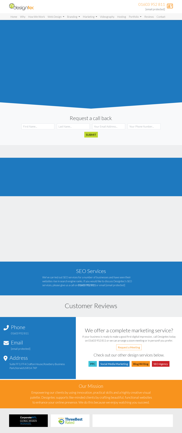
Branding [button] (72, 17)
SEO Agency (161, 364)
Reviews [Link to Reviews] (149, 17)
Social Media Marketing (114, 364)
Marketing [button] (89, 17)
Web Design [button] (55, 17)
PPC (92, 364)
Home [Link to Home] (13, 17)
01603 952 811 (151, 5)
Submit (91, 135)
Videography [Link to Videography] (107, 17)
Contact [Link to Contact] (161, 17)
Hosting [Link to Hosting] (121, 17)
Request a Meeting (129, 348)
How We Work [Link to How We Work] (36, 17)
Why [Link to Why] (22, 17)
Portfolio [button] (134, 17)
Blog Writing (140, 364)
